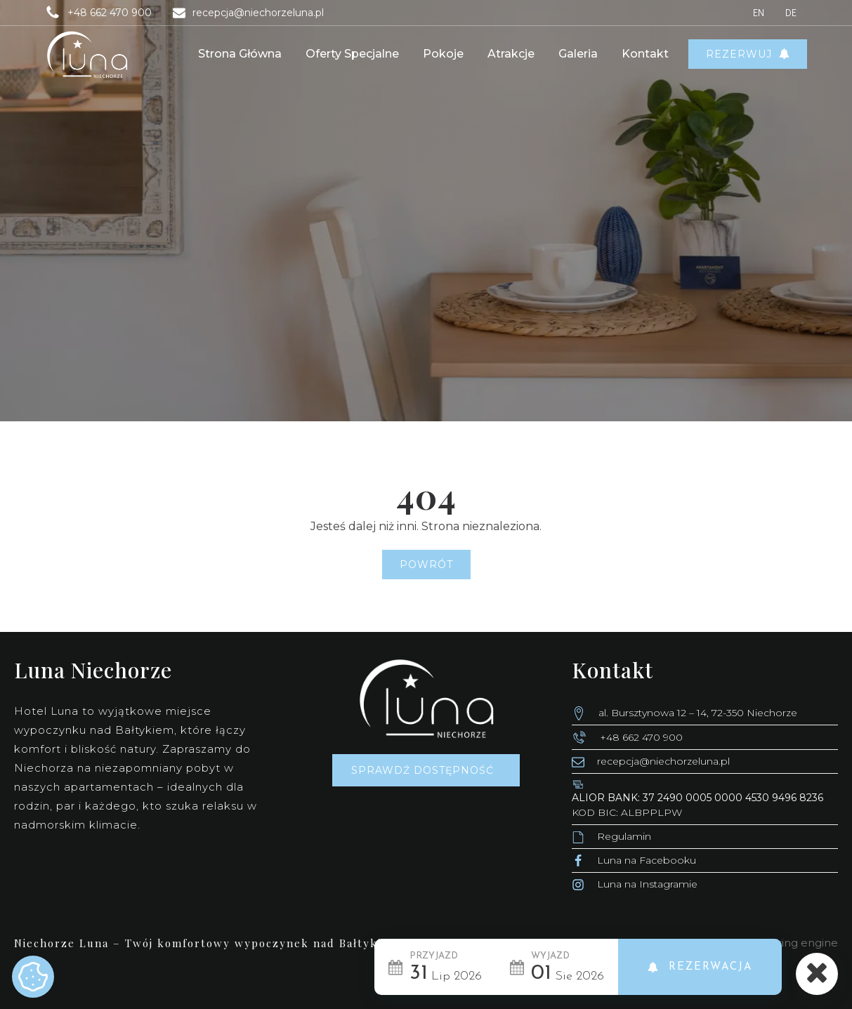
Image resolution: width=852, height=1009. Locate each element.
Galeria (578, 53)
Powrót (426, 564)
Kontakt (645, 53)
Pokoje (443, 53)
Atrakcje (511, 53)
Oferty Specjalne (352, 53)
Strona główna (240, 53)
